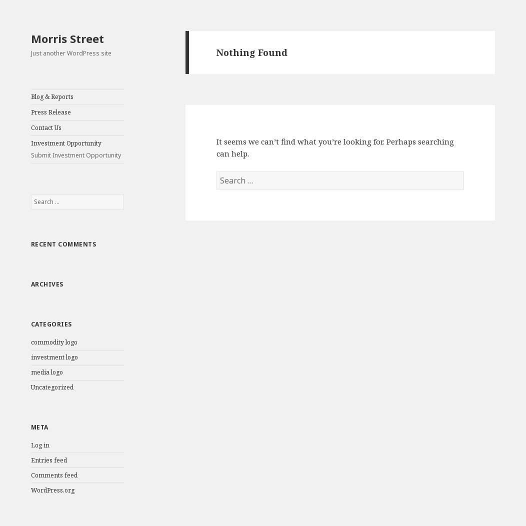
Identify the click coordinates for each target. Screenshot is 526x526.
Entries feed (49, 460)
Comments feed (54, 475)
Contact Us (46, 128)
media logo (47, 372)
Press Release (51, 112)
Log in (40, 445)
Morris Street (67, 38)
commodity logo (54, 342)
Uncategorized (52, 387)
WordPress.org (52, 490)
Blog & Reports (52, 96)
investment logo (54, 357)
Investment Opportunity (77, 149)
